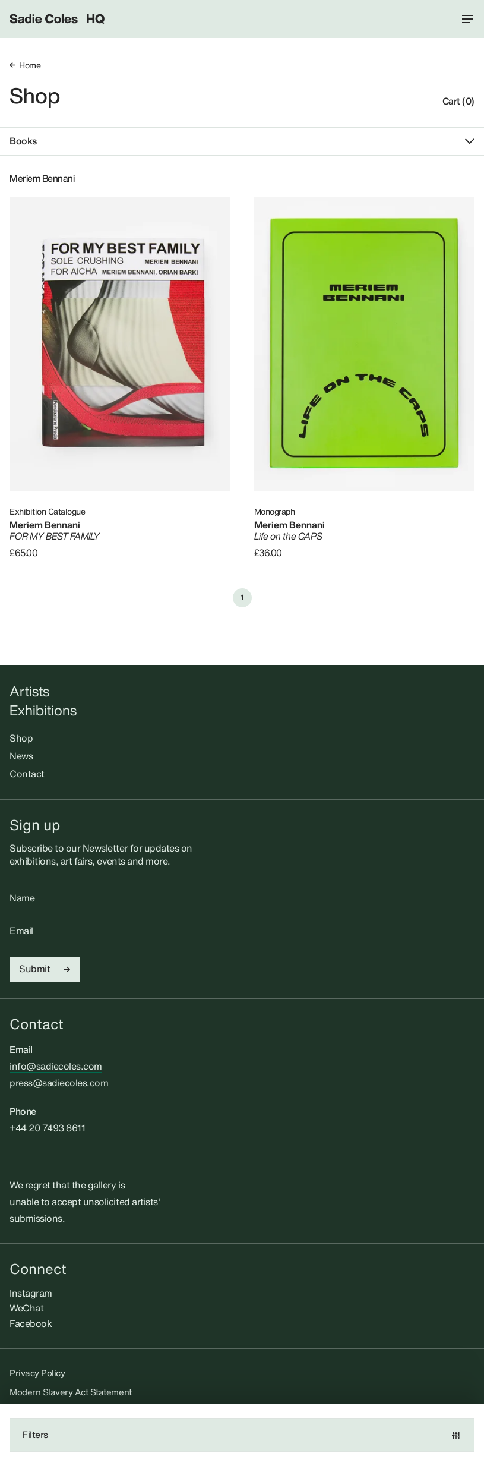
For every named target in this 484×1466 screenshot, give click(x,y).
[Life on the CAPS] (364, 344)
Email (21, 931)
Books (242, 141)
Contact (27, 774)
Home (25, 65)
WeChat (26, 1308)
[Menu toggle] (467, 19)
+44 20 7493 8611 (47, 1128)
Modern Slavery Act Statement (71, 1391)
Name (22, 898)
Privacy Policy (37, 1372)
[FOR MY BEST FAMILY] (120, 344)
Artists (29, 691)
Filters (242, 1434)
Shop (35, 95)
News (21, 756)
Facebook (31, 1323)
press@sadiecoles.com (59, 1083)
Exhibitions (43, 710)
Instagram (31, 1293)
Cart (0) (458, 101)
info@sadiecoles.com (56, 1066)
